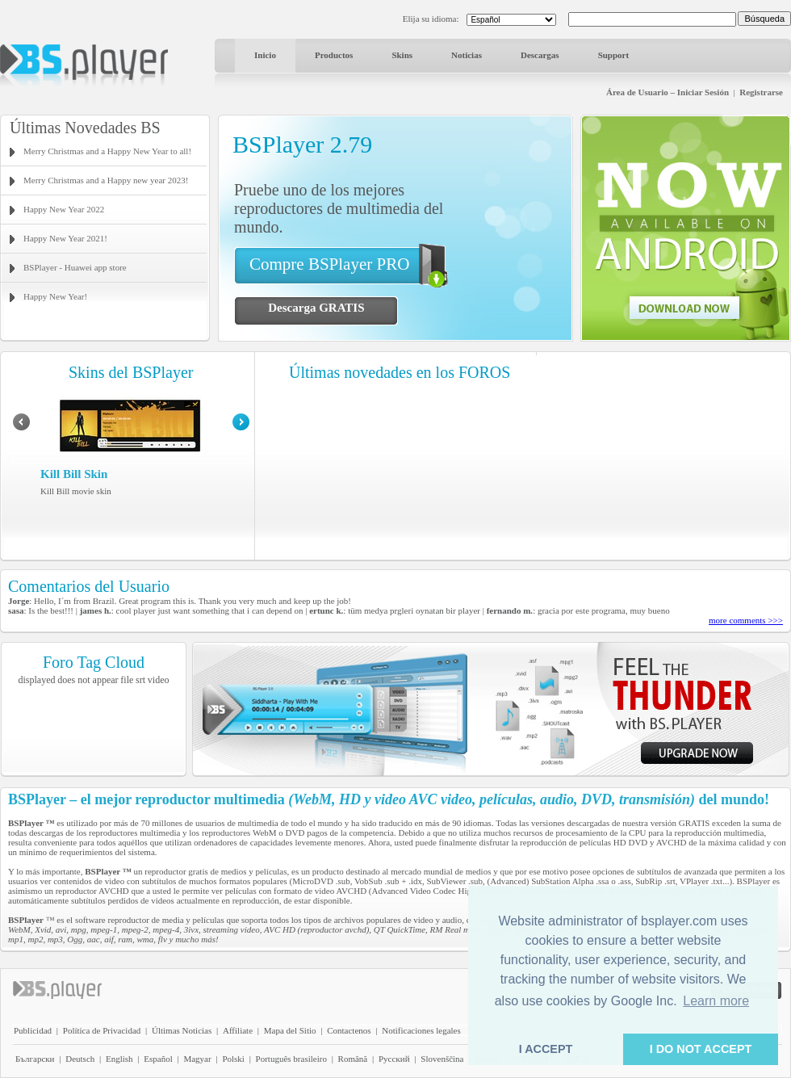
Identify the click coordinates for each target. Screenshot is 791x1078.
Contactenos (348, 1030)
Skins (401, 55)
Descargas (540, 55)
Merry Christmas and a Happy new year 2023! (105, 180)
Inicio (265, 55)
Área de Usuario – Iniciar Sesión (667, 92)
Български (35, 1058)
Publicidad (33, 1030)
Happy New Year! (55, 296)
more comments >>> (746, 620)
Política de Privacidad (102, 1030)
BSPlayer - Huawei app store (75, 267)
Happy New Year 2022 (63, 209)
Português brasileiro (291, 1058)
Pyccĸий (394, 1058)
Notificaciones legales (421, 1030)
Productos (334, 55)
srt (140, 680)
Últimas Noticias (181, 1030)
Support (614, 55)
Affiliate (238, 1030)
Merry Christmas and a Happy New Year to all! (107, 151)
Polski (233, 1058)
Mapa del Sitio (290, 1030)
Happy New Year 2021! (65, 238)
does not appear (87, 680)
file (126, 680)
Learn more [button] (716, 1001)
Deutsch (79, 1058)
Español (158, 1058)
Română (353, 1058)
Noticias (466, 55)
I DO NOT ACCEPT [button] (701, 1048)
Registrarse (761, 92)
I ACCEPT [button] (546, 1048)
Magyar (197, 1058)
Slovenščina (442, 1058)
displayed (37, 680)
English (119, 1058)
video (159, 680)
